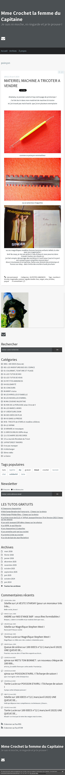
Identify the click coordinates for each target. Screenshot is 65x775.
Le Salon (7, 456)
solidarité (13, 474)
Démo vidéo (8, 452)
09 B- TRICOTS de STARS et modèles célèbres (22, 422)
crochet (46, 470)
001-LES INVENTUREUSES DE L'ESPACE (19, 367)
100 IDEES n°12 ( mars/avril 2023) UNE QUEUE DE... (33, 648)
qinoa (7, 660)
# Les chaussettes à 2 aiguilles (13, 528)
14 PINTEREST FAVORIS (13, 442)
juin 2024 (7, 582)
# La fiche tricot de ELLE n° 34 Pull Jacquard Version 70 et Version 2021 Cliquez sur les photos (32, 518)
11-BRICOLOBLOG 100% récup (16, 432)
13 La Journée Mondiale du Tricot (17, 439)
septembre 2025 (10, 572)
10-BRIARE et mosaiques (14, 429)
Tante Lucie (10, 636)
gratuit (28, 470)
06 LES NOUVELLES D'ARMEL (15, 398)
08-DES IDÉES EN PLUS (13, 415)
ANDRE (8, 616)
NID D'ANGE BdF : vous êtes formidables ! (38, 616)
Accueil (4, 51)
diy (20, 470)
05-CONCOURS (9, 388)
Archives (13, 51)
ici (43, 256)
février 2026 (9, 555)
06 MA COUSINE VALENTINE (15, 401)
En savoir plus (34, 773)
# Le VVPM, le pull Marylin (11, 525)
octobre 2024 (9, 579)
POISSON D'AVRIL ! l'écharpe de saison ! (36, 673)
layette (12, 470)
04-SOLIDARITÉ (10, 384)
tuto (4, 470)
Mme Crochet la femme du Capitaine (31, 16)
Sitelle (7, 603)
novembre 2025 (10, 565)
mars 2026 (8, 551)
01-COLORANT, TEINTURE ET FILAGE (18, 371)
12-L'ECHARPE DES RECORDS (15, 435)
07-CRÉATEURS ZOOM (12, 412)
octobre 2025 (9, 568)
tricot (36, 470)
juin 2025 (7, 575)
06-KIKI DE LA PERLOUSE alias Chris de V (20, 405)
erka (46, 279)
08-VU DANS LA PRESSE (13, 418)
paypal (6, 281)
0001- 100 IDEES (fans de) (14, 364)
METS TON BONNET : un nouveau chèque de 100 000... (33, 662)
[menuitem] (5, 51)
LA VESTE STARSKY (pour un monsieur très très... (33, 605)
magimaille (14, 279)
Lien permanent (11, 277)
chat (4, 474)
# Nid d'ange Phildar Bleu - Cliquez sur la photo (19, 514)
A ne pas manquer (11, 446)
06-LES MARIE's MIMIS (12, 408)
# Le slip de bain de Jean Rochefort (15, 538)
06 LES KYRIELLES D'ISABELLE (16, 394)
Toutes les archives (12, 586)
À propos (22, 51)
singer (42, 279)
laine (23, 474)
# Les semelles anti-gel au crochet (15, 531)
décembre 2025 (10, 562)
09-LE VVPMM (9, 425)
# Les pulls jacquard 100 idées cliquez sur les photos (21, 522)
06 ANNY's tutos (10, 391)
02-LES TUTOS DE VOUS (13, 377)
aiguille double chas (32, 279)
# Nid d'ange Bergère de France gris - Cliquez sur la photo (24, 511)
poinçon (21, 279)
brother (51, 279)
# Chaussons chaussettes (11, 508)
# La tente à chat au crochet (12, 535)
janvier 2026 (9, 558)
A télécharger (9, 449)
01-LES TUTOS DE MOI (12, 374)
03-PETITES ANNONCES (13, 381)
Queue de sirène (13, 647)
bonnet (55, 470)
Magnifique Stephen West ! (30, 626)
